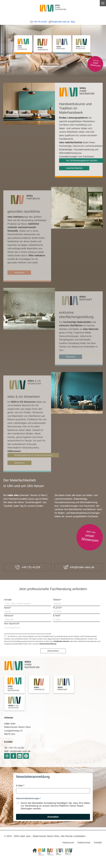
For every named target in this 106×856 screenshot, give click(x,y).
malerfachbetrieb (74, 168)
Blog (73, 21)
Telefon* (57, 599)
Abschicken (53, 651)
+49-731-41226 (38, 21)
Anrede (7, 599)
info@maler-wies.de (58, 21)
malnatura (19, 279)
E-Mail (19, 785)
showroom (19, 469)
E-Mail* (57, 615)
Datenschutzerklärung (47, 644)
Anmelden (53, 817)
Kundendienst (53, 65)
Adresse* (9, 615)
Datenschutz (84, 842)
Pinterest (26, 756)
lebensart (70, 363)
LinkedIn (19, 756)
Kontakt (98, 842)
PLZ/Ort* (57, 607)
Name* (7, 607)
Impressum (68, 842)
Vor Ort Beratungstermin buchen (81, 160)
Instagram (7, 756)
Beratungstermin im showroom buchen (33, 461)
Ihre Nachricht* (12, 623)
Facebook (13, 756)
